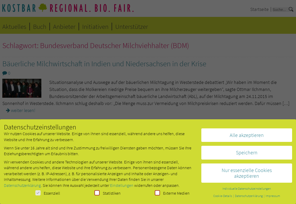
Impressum (273, 197)
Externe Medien (172, 194)
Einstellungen (121, 186)
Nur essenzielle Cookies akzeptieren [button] (247, 174)
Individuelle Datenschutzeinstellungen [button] (246, 190)
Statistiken (107, 194)
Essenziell (47, 194)
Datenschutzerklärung (22, 186)
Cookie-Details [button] (223, 197)
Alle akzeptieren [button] (247, 136)
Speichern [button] (247, 154)
